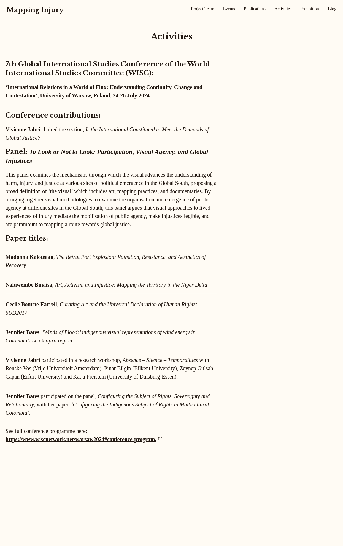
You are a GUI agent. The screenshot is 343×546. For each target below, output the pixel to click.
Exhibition (309, 8)
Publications (255, 8)
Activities (282, 8)
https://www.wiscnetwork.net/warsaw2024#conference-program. (81, 439)
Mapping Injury (35, 10)
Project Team (202, 8)
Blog (332, 8)
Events (229, 8)
